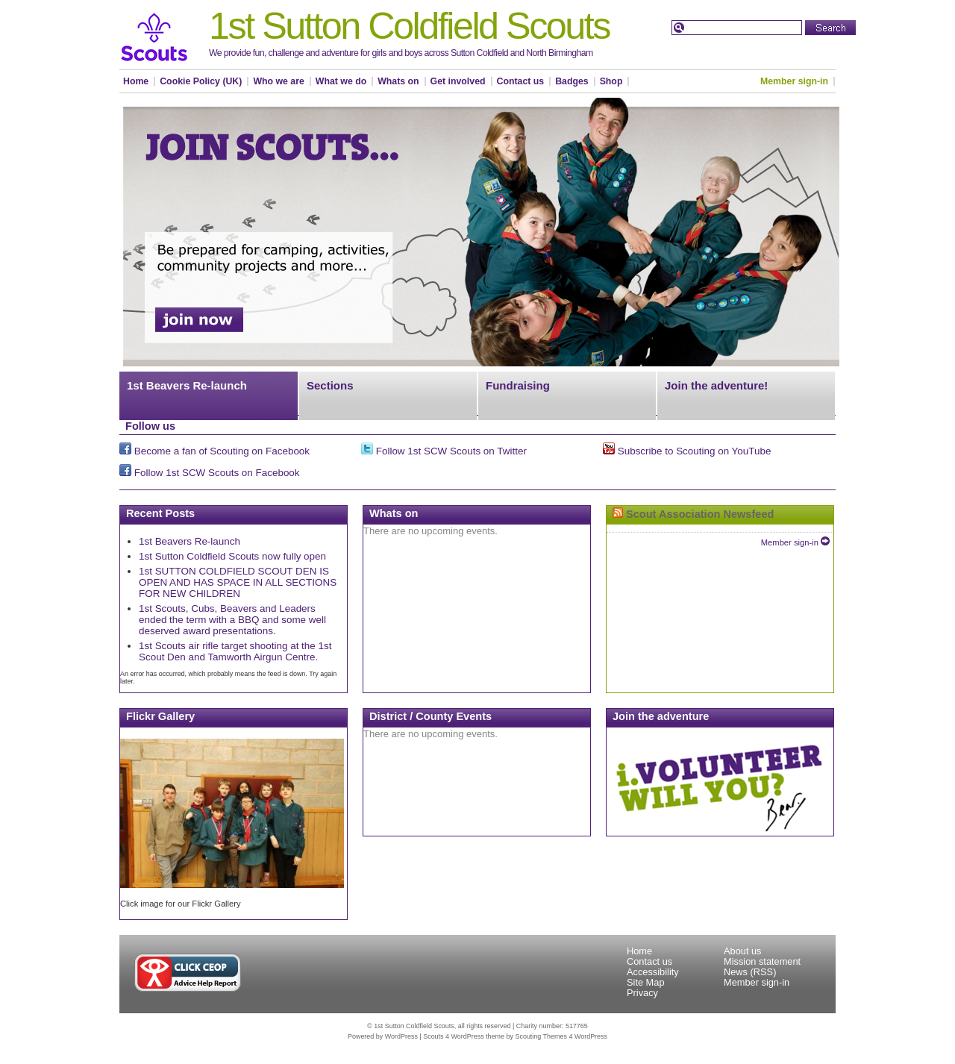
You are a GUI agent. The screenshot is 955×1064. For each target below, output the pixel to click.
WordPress (401, 1036)
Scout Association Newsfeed (700, 514)
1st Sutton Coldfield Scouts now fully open (232, 556)
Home (135, 81)
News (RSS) (750, 971)
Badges (571, 81)
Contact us (521, 81)
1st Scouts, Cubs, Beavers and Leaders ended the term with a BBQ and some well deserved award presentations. (232, 619)
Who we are (278, 81)
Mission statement (762, 961)
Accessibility (653, 971)
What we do (341, 81)
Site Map (646, 982)
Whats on (398, 81)
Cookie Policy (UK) (201, 81)
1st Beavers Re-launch (187, 385)
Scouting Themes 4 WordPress (561, 1036)
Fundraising (518, 385)
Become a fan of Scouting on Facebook (214, 451)
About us (743, 951)
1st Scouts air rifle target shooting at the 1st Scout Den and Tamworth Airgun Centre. (235, 651)
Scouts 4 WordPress (453, 1036)
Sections (330, 385)
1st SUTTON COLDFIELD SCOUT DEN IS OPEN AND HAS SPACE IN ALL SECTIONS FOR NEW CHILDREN (237, 582)
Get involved (458, 81)
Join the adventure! (716, 385)
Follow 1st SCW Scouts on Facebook (209, 472)
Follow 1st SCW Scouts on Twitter (444, 451)
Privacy (642, 992)
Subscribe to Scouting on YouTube (687, 451)
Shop (611, 81)
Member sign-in (794, 81)
